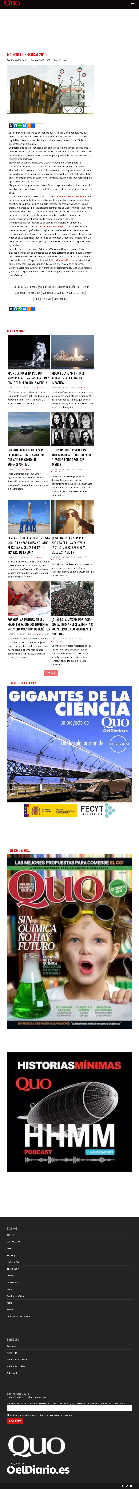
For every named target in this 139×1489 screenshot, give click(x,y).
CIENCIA (10, 1235)
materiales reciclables (51, 226)
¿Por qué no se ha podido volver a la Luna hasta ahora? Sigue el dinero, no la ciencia (28, 378)
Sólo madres (60, 298)
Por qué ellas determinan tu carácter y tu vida (64, 286)
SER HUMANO (53, 60)
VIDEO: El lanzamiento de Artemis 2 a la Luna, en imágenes (68, 378)
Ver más (51, 673)
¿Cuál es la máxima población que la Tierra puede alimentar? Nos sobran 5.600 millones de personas (72, 626)
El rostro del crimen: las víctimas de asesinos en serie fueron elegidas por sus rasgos (71, 457)
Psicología (12, 1255)
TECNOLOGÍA (58, 559)
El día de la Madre (43, 298)
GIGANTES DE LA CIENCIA (18, 1316)
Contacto (11, 1346)
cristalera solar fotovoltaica (70, 196)
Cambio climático (15, 1296)
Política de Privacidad (17, 1359)
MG (12, 469)
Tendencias (17, 286)
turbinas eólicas (62, 260)
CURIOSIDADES (59, 472)
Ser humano (31, 286)
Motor (29, 469)
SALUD (10, 1248)
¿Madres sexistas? (75, 292)
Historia (11, 1275)
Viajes (10, 1289)
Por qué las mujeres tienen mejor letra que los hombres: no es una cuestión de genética (29, 624)
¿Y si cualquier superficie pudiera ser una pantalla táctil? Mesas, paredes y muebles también (69, 545)
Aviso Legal (12, 1352)
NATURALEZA (13, 1262)
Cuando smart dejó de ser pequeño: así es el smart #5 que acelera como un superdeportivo (26, 457)
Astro (41, 387)
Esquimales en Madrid (53, 292)
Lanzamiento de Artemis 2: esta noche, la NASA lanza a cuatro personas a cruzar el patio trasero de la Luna (29, 545)
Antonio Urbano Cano (65, 469)
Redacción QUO (19, 60)
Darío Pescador (18, 387)
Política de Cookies (16, 1366)
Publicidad (12, 1373)
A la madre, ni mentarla (27, 292)
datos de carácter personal (59, 1415)
